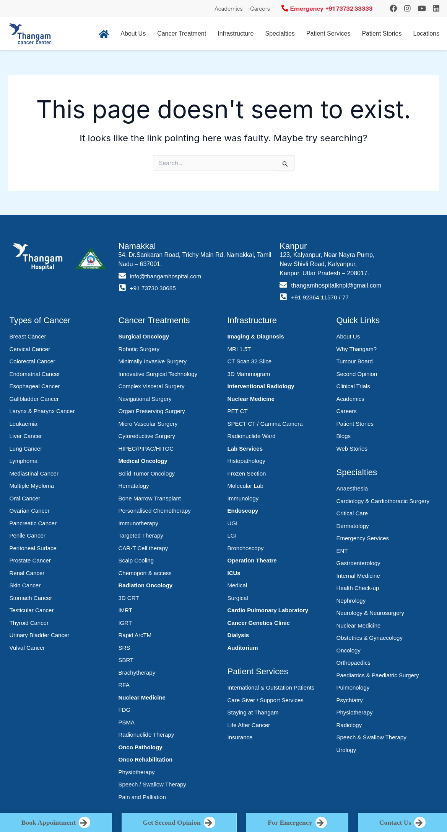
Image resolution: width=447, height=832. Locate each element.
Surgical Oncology (144, 336)
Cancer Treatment (181, 33)
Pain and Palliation (142, 797)
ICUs (234, 573)
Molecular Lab (245, 485)
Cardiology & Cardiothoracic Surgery (382, 501)
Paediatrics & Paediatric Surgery (377, 675)
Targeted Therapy (141, 535)
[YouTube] (422, 8)
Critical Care (352, 513)
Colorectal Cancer (32, 361)
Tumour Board (354, 361)
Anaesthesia (352, 488)
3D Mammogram (249, 374)
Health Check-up (357, 588)
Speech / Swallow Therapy (152, 784)
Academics (228, 8)
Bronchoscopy (246, 548)
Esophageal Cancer (35, 386)
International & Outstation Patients (271, 687)
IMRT (125, 610)
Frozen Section (247, 473)
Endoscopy (243, 510)
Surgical (238, 598)
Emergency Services (362, 538)
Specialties (279, 33)
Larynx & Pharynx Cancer (42, 411)
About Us (133, 33)
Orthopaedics (353, 662)
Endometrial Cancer (35, 374)
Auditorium (243, 647)
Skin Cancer (25, 585)
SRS (124, 647)
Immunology (243, 498)
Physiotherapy (137, 772)
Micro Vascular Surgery (148, 423)
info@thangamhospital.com (167, 276)
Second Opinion (356, 374)
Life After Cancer (249, 725)
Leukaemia (23, 423)
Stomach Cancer (31, 598)
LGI (232, 535)
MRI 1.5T (239, 349)
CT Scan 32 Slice (250, 361)
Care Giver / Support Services (266, 700)
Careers (260, 8)
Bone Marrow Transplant (150, 498)
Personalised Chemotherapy (155, 510)
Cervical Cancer (30, 349)
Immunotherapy (138, 523)
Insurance (240, 737)
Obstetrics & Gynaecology (369, 637)
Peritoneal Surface (33, 548)
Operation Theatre (252, 560)
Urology (346, 750)
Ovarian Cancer (30, 510)
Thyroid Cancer (29, 623)
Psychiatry (349, 700)
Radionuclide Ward (252, 436)
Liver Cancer (26, 436)
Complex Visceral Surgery (152, 386)
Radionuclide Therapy (146, 734)
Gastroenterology (358, 563)
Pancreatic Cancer (33, 523)
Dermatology (352, 526)
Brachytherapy (137, 672)
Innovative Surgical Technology (158, 374)
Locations (426, 33)
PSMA (127, 722)
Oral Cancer (25, 498)
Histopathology (246, 461)
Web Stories (351, 448)
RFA (124, 685)
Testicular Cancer (32, 610)
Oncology (348, 650)
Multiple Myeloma (32, 485)
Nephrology (351, 600)
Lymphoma (24, 461)
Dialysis (238, 635)
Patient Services (328, 33)
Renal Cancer (27, 573)
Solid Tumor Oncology (147, 473)
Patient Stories (381, 33)
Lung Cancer (26, 448)
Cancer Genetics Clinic (259, 623)
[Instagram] (393, 8)
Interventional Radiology (261, 386)
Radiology (349, 725)
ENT (342, 551)
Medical (237, 585)
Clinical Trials (353, 386)
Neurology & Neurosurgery (370, 613)
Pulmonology (353, 687)
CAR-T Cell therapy (143, 548)
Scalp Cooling (136, 560)
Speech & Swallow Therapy (371, 737)
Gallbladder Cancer (34, 399)
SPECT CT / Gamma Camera (265, 423)
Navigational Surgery (145, 399)
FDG (125, 709)
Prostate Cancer (30, 560)
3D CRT (129, 598)
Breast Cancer (28, 336)
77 (347, 297)
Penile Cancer (28, 535)
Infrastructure (236, 33)
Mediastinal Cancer (34, 473)
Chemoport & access (145, 573)
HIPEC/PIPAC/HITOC (146, 448)
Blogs (343, 436)
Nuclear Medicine (142, 697)
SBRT (126, 660)
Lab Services (245, 448)
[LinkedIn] (436, 8)
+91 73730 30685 (154, 288)
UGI (233, 523)
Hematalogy (134, 485)
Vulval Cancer (27, 647)
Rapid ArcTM (135, 635)
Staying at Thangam (253, 712)
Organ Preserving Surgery (152, 411)
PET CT (238, 411)
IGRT (125, 623)
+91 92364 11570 (315, 297)
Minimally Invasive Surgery (153, 361)
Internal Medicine (358, 575)
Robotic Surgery (139, 349)
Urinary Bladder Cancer (40, 635)
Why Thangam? (356, 349)
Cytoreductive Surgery (147, 436)
